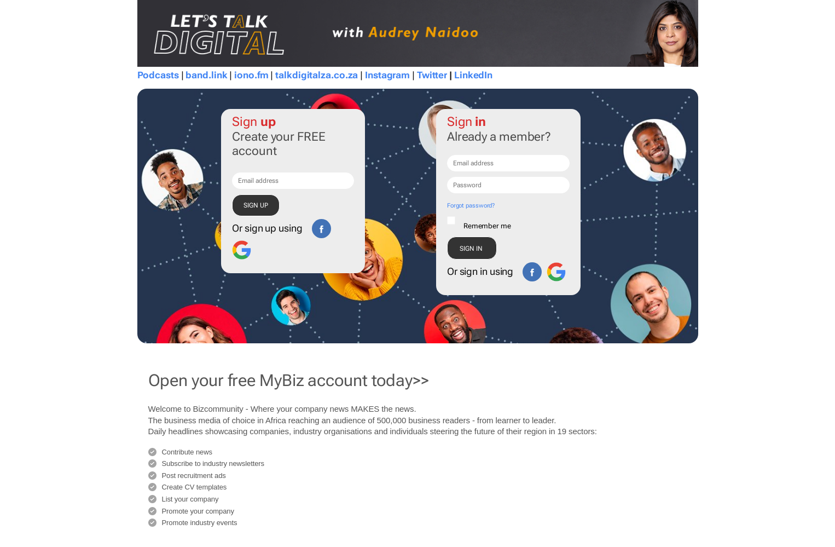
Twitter (432, 75)
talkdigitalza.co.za (316, 75)
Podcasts (158, 75)
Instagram (387, 75)
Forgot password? (471, 205)
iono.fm (251, 75)
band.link (206, 75)
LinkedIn (473, 75)
